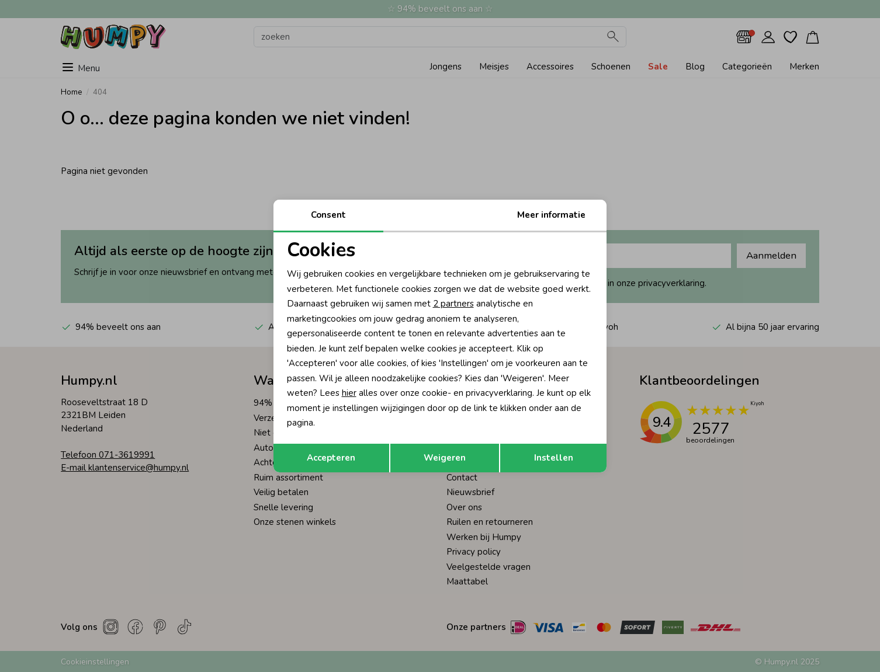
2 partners (453, 303)
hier (349, 393)
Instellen (553, 458)
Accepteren (331, 458)
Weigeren (445, 458)
